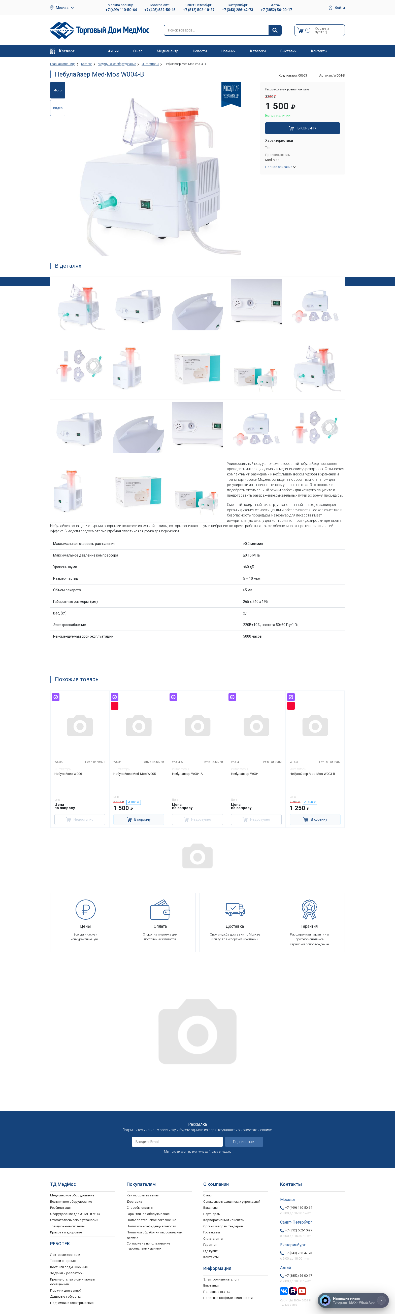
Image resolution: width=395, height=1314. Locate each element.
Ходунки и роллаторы (67, 1273)
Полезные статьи (217, 1291)
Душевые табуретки (66, 1296)
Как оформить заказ (143, 1195)
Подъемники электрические (71, 1302)
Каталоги (258, 51)
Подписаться (244, 1142)
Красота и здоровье (66, 1232)
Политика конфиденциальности (151, 1226)
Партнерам (211, 1214)
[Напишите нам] (353, 1300)
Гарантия (210, 1245)
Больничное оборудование (71, 1201)
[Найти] (275, 30)
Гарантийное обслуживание (148, 1214)
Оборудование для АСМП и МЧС (75, 1214)
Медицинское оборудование (72, 1195)
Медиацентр (167, 51)
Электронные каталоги (221, 1279)
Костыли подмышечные (69, 1267)
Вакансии (210, 1207)
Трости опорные (63, 1261)
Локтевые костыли (65, 1254)
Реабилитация (61, 1207)
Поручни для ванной (66, 1290)
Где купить (211, 1251)
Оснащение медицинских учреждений (231, 1201)
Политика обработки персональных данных (154, 1234)
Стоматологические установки (74, 1220)
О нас (137, 51)
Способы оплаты (140, 1207)
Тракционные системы (67, 1226)
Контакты (319, 51)
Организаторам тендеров (223, 1226)
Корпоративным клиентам (224, 1220)
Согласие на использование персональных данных (148, 1245)
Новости (200, 51)
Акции (113, 51)
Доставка (134, 1201)
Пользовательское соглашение (151, 1220)
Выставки (288, 51)
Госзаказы (211, 1232)
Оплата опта (213, 1238)
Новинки (228, 51)
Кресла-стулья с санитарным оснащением (72, 1281)
